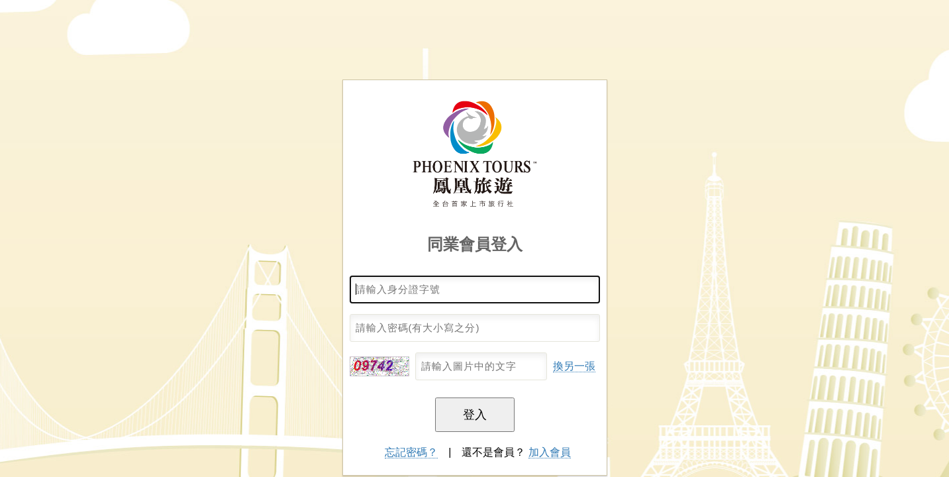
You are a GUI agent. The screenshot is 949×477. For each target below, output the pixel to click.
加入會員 (549, 452)
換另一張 (574, 366)
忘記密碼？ (411, 452)
